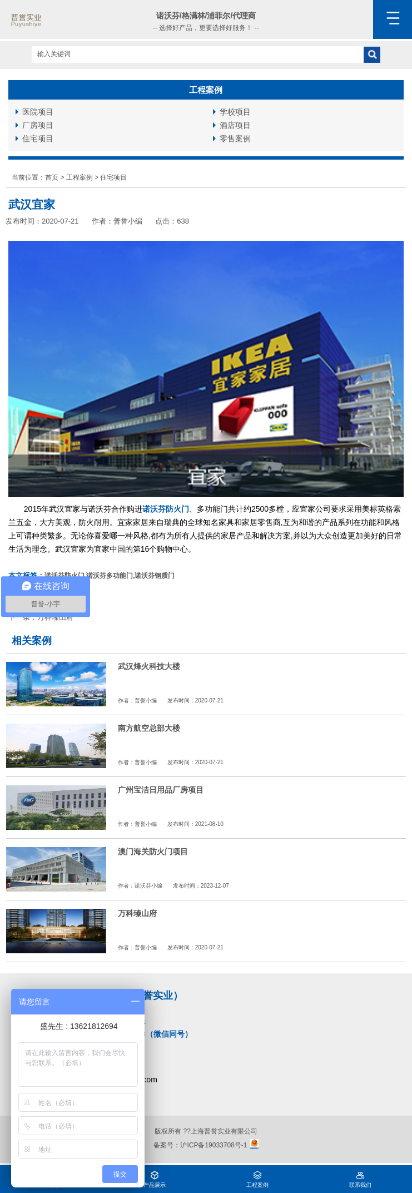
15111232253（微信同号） (145, 1033)
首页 (51, 177)
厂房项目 (37, 125)
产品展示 (154, 1176)
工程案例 (79, 177)
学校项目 (235, 111)
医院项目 (37, 111)
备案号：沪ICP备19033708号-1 (200, 1145)
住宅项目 (37, 138)
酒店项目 (235, 125)
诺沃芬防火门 (165, 508)
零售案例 (235, 138)
